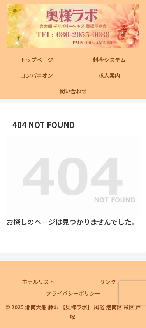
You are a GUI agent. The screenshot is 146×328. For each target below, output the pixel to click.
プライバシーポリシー (73, 293)
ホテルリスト (38, 281)
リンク (108, 281)
